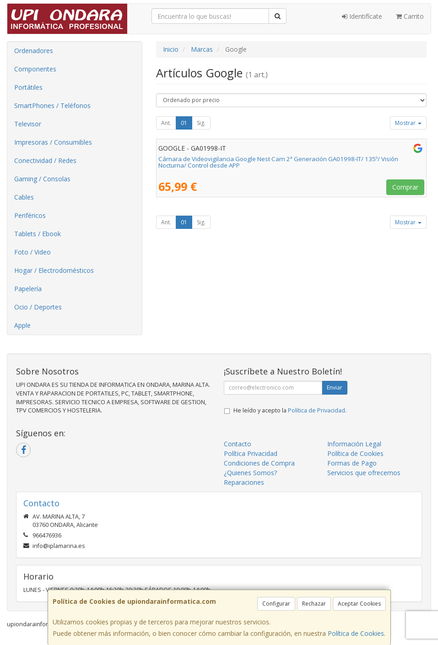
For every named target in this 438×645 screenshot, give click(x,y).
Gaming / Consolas (42, 178)
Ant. (166, 123)
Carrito (410, 16)
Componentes (35, 69)
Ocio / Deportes (38, 307)
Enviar (334, 387)
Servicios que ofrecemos (363, 472)
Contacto (237, 443)
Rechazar (314, 603)
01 (184, 123)
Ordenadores (33, 50)
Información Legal (354, 443)
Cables (24, 197)
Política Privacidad (250, 453)
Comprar (405, 187)
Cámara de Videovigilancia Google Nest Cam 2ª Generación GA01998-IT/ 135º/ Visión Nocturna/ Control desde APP (278, 162)
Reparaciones (244, 482)
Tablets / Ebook (37, 233)
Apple (22, 325)
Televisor (27, 123)
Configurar (276, 603)
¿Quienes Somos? (250, 472)
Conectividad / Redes (45, 160)
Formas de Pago (352, 463)
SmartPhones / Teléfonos (52, 105)
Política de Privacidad (316, 410)
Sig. (201, 123)
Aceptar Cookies (359, 603)
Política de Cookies (356, 633)
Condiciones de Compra (259, 463)
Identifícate (362, 16)
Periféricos (30, 215)
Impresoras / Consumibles (53, 142)
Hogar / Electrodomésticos (54, 270)
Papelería (28, 288)
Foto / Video (32, 252)
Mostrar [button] (408, 123)
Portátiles (28, 87)
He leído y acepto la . (289, 410)
